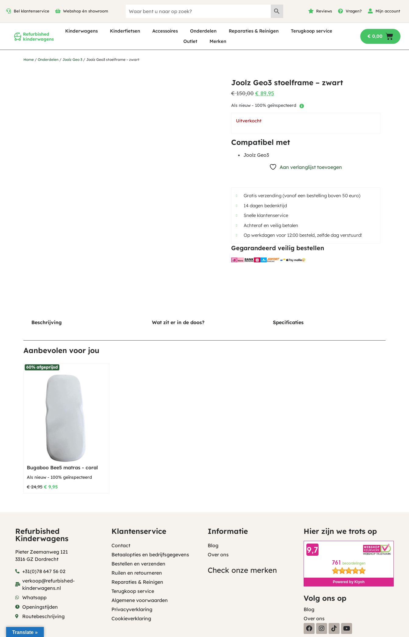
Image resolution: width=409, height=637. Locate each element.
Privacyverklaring (131, 609)
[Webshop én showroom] (57, 11)
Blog (213, 545)
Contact (120, 545)
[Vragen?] (340, 11)
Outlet (190, 41)
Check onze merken (242, 570)
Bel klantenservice (31, 11)
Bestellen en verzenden (138, 564)
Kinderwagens (81, 31)
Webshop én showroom (85, 11)
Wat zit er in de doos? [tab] (178, 322)
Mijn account (388, 11)
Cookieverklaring (131, 618)
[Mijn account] (370, 11)
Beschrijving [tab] (46, 322)
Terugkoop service (311, 31)
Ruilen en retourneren (136, 573)
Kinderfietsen (125, 31)
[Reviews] (311, 11)
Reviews (324, 11)
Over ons (218, 554)
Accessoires (165, 31)
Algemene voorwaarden (139, 600)
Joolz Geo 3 (72, 59)
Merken (218, 41)
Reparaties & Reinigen (254, 31)
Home (28, 59)
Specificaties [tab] (288, 322)
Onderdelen (203, 31)
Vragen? (354, 11)
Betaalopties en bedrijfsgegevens (150, 554)
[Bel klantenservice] (8, 11)
